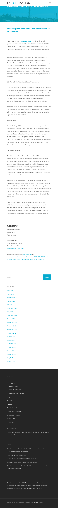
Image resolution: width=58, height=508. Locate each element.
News (8, 397)
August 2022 (11, 301)
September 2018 (12, 344)
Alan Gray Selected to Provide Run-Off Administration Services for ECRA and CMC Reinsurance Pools (27, 450)
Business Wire (27, 254)
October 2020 (11, 319)
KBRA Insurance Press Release (16, 455)
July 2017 (10, 358)
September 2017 (12, 354)
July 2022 (10, 305)
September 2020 (12, 322)
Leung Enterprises (38, 502)
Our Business (11, 383)
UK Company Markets (13, 415)
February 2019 (11, 333)
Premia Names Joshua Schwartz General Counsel (22, 459)
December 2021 (12, 308)
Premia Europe (11, 418)
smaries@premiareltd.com (15, 249)
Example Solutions (15, 390)
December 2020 (12, 315)
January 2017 (11, 361)
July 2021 (10, 312)
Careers (9, 404)
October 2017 (11, 351)
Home (9, 380)
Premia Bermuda (12, 408)
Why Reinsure (13, 386)
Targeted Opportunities (16, 393)
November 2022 (12, 297)
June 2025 (10, 290)
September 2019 (12, 329)
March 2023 (10, 294)
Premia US (10, 422)
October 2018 (11, 340)
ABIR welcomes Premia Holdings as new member (22, 462)
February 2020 (11, 326)
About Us (10, 401)
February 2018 (11, 347)
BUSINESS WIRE (26, 41)
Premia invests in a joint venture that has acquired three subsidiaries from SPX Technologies (28, 467)
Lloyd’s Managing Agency (15, 411)
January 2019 (11, 337)
